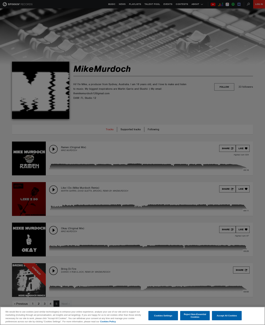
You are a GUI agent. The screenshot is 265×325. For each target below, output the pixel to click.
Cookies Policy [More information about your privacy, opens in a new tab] (108, 321)
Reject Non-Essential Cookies (195, 315)
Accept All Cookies (227, 315)
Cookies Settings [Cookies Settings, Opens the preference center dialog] (163, 315)
